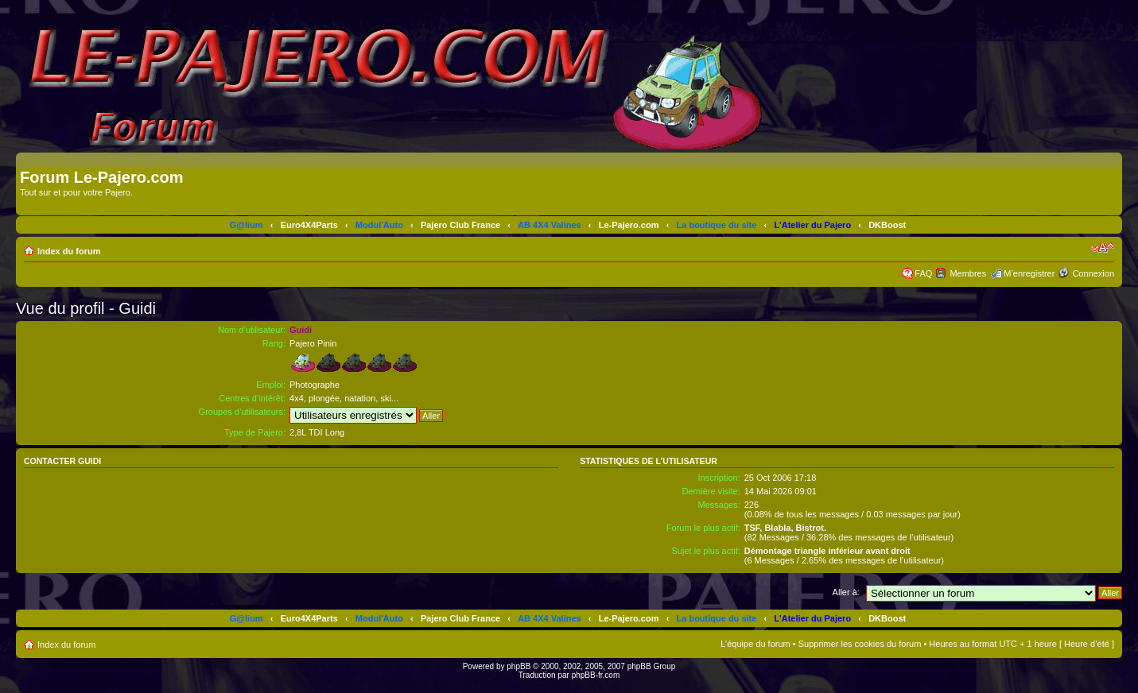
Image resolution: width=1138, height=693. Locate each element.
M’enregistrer (1029, 273)
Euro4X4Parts (309, 225)
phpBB (518, 666)
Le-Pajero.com (629, 225)
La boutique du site (717, 225)
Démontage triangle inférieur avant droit (827, 551)
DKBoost (887, 225)
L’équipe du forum (755, 643)
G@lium (246, 225)
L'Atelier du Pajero (812, 225)
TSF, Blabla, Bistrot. (785, 527)
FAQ (923, 273)
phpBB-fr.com (596, 675)
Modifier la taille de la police (1102, 248)
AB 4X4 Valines (549, 225)
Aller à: (846, 592)
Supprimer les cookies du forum (860, 643)
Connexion (1093, 273)
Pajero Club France (460, 225)
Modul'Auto (379, 225)
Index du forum (68, 251)
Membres (968, 273)
